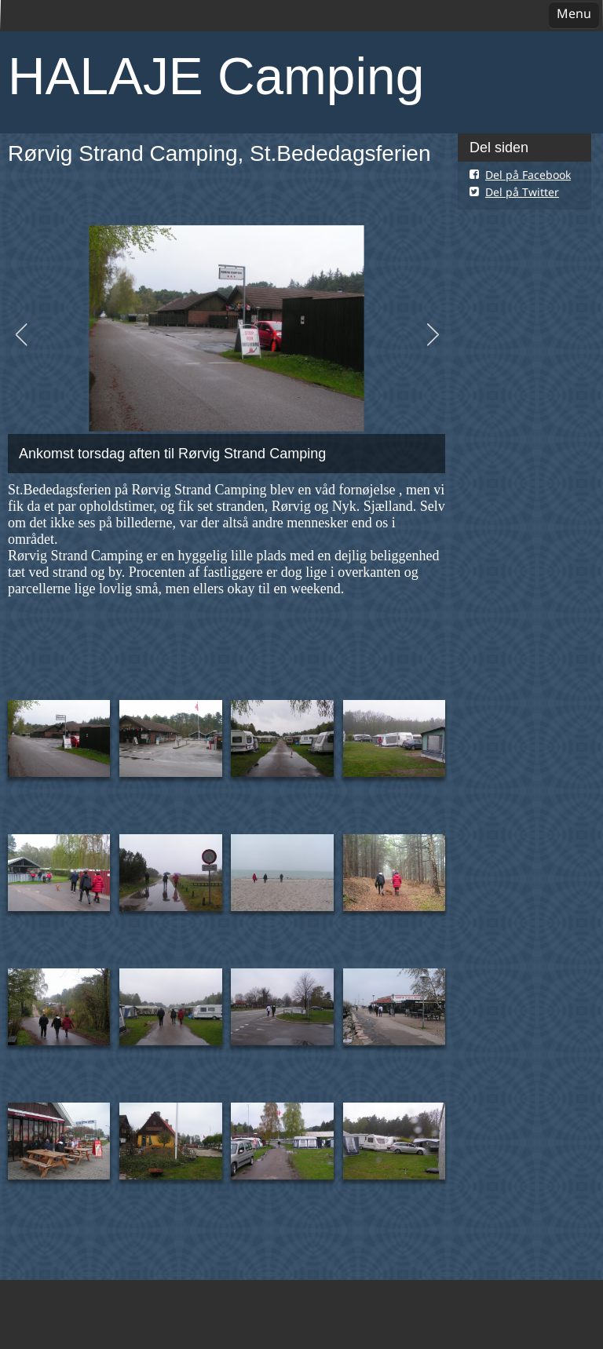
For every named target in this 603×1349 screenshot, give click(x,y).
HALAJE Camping (216, 76)
